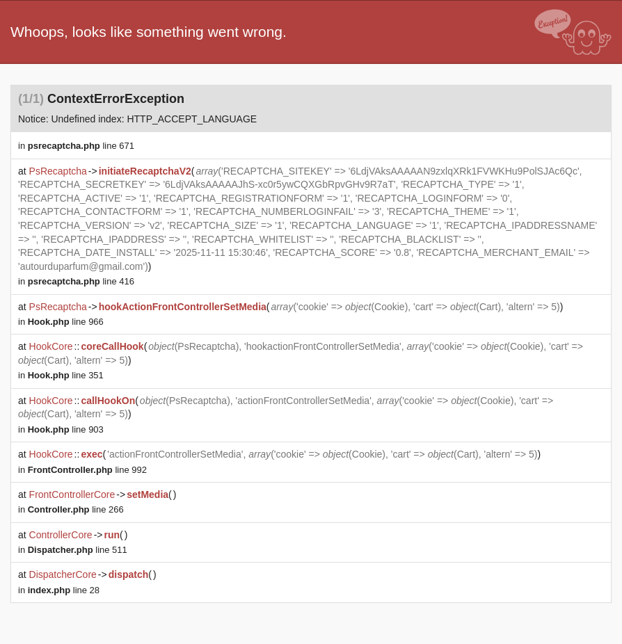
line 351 (66, 375)
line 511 (77, 550)
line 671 (81, 145)
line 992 (87, 470)
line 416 (81, 281)
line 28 (63, 590)
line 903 (66, 429)
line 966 (66, 321)
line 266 (76, 509)
